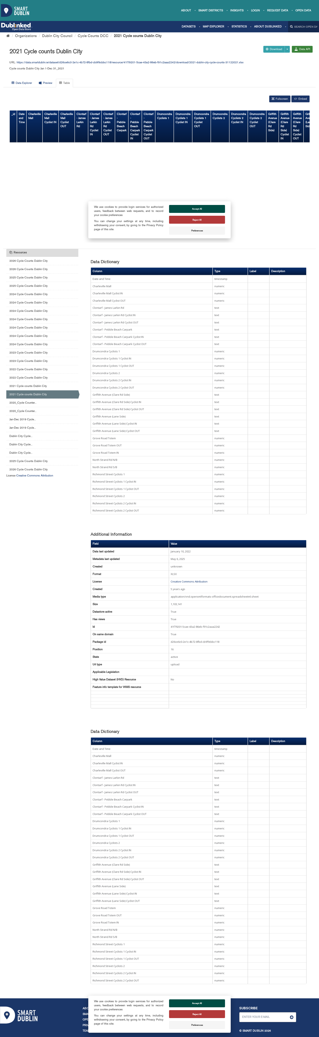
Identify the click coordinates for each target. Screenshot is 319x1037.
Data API (302, 49)
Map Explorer (213, 26)
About (186, 10)
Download (274, 49)
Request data (277, 10)
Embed (300, 99)
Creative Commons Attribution (34, 475)
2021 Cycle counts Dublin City (138, 36)
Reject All (196, 1014)
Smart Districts (210, 10)
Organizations (26, 36)
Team (86, 1031)
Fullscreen (280, 99)
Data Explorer (22, 83)
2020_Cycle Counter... (22, 402)
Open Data (303, 10)
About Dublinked (268, 26)
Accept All (197, 1003)
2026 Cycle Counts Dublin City (28, 261)
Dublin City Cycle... (20, 436)
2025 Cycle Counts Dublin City (28, 277)
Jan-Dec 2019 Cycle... (22, 419)
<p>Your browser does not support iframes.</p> (159, 176)
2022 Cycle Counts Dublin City (28, 369)
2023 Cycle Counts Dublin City (28, 352)
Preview (45, 83)
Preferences (197, 1025)
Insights (237, 10)
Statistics (239, 26)
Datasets (189, 26)
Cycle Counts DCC (93, 36)
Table (64, 83)
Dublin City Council (57, 36)
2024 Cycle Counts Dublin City (28, 294)
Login (255, 10)
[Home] (8, 36)
